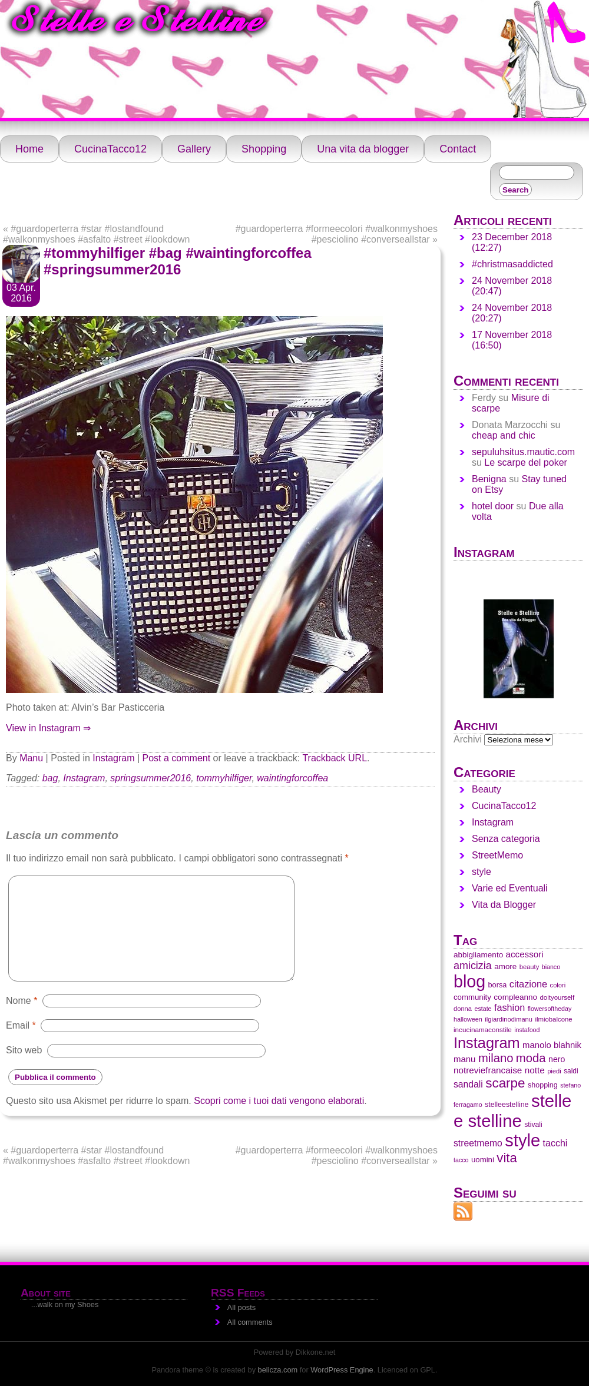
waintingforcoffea (292, 778)
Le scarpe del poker (525, 462)
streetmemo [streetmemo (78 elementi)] (478, 1143)
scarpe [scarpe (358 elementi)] (505, 1083)
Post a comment (177, 758)
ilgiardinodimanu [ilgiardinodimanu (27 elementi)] (508, 1019)
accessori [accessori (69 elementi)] (525, 954)
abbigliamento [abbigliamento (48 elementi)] (478, 954)
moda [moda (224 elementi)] (531, 1058)
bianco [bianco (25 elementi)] (551, 966)
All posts (241, 1307)
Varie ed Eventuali (510, 888)
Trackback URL (334, 758)
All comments (250, 1322)
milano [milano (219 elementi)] (495, 1058)
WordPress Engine (341, 1369)
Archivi (468, 739)
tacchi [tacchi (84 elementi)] (555, 1143)
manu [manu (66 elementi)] (464, 1059)
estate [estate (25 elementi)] (482, 1008)
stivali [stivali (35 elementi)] (533, 1124)
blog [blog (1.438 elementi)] (469, 981)
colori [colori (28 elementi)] (558, 985)
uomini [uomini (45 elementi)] (482, 1159)
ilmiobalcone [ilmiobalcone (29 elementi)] (553, 1019)
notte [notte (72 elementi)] (535, 1070)
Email (21, 1025)
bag (50, 778)
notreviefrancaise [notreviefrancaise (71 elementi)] (488, 1070)
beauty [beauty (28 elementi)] (529, 966)
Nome (21, 1000)
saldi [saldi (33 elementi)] (571, 1071)
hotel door (493, 506)
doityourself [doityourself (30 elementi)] (557, 997)
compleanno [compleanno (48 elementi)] (515, 997)
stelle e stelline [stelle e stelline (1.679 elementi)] (512, 1110)
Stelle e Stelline (137, 23)
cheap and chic (503, 435)
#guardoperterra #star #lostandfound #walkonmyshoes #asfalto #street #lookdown (96, 234)
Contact (457, 149)
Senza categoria (506, 839)
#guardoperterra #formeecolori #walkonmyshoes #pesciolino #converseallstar (337, 234)
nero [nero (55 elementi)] (556, 1059)
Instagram (113, 758)
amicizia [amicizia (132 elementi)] (473, 965)
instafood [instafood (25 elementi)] (527, 1029)
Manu (31, 758)
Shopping (263, 149)
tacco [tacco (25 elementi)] (461, 1159)
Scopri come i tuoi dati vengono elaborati (279, 1101)
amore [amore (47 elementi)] (505, 966)
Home (29, 149)
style (481, 872)
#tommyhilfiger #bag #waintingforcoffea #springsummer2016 (178, 261)
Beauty (486, 789)
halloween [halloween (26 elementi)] (468, 1019)
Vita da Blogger (504, 905)
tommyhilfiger (224, 778)
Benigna (489, 479)
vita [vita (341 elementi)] (507, 1157)
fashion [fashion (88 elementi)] (509, 1007)
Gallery (194, 149)
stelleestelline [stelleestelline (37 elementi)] (506, 1104)
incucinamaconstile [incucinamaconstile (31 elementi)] (483, 1029)
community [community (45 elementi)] (472, 997)
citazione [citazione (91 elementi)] (528, 984)
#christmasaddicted (512, 264)
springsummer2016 (150, 778)
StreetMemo (497, 855)
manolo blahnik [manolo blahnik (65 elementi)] (551, 1045)
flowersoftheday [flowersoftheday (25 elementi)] (550, 1008)
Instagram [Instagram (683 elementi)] (487, 1042)
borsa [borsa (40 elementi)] (497, 984)
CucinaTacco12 (110, 149)
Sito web (24, 1050)
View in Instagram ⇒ (48, 728)
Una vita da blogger (363, 149)
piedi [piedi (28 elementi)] (554, 1071)
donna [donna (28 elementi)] (463, 1008)
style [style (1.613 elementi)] (522, 1140)
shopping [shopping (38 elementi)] (543, 1085)
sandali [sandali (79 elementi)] (468, 1084)
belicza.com (278, 1369)
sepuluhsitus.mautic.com (523, 452)
